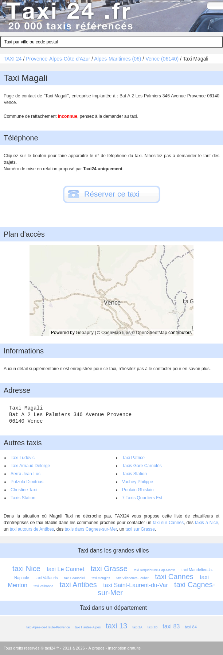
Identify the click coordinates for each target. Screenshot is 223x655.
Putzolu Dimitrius (27, 481)
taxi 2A (137, 627)
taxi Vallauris (46, 577)
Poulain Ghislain (138, 489)
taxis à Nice (206, 522)
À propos (97, 648)
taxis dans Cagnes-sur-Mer (90, 529)
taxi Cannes (174, 577)
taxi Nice (26, 569)
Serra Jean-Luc (25, 473)
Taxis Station (134, 473)
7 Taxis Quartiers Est (142, 497)
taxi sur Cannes (168, 522)
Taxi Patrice (133, 457)
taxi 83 (171, 626)
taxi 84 (190, 627)
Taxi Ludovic (23, 457)
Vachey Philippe (137, 481)
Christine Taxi (24, 489)
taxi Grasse (109, 569)
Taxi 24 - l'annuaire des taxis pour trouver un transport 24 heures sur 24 (111, 16)
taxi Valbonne (43, 586)
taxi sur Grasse (140, 529)
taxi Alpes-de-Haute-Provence (48, 627)
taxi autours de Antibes (32, 529)
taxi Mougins (101, 578)
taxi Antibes (78, 585)
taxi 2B (153, 627)
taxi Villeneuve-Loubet (132, 578)
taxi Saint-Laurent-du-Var (135, 585)
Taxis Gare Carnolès (142, 465)
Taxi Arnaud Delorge (30, 465)
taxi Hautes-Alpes (88, 627)
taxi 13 (116, 626)
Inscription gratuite (124, 648)
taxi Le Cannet (65, 569)
